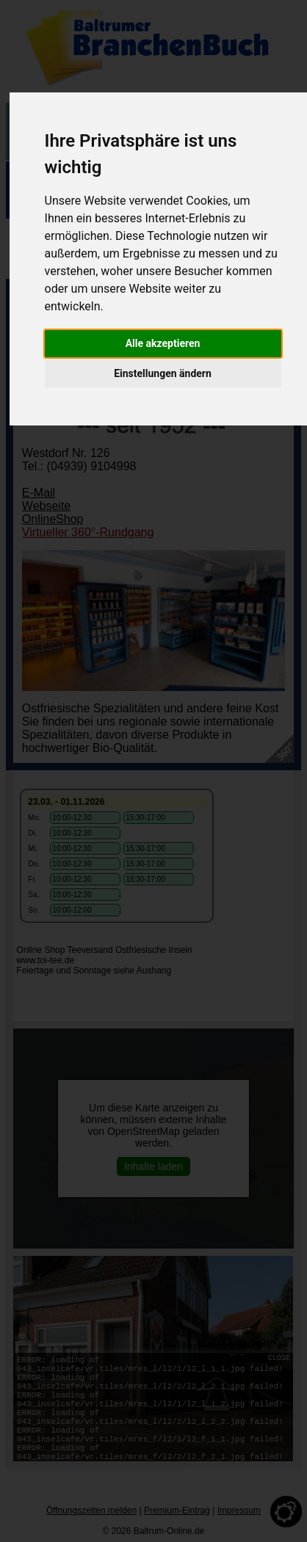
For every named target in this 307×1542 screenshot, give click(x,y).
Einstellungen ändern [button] (163, 373)
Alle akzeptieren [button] (163, 343)
